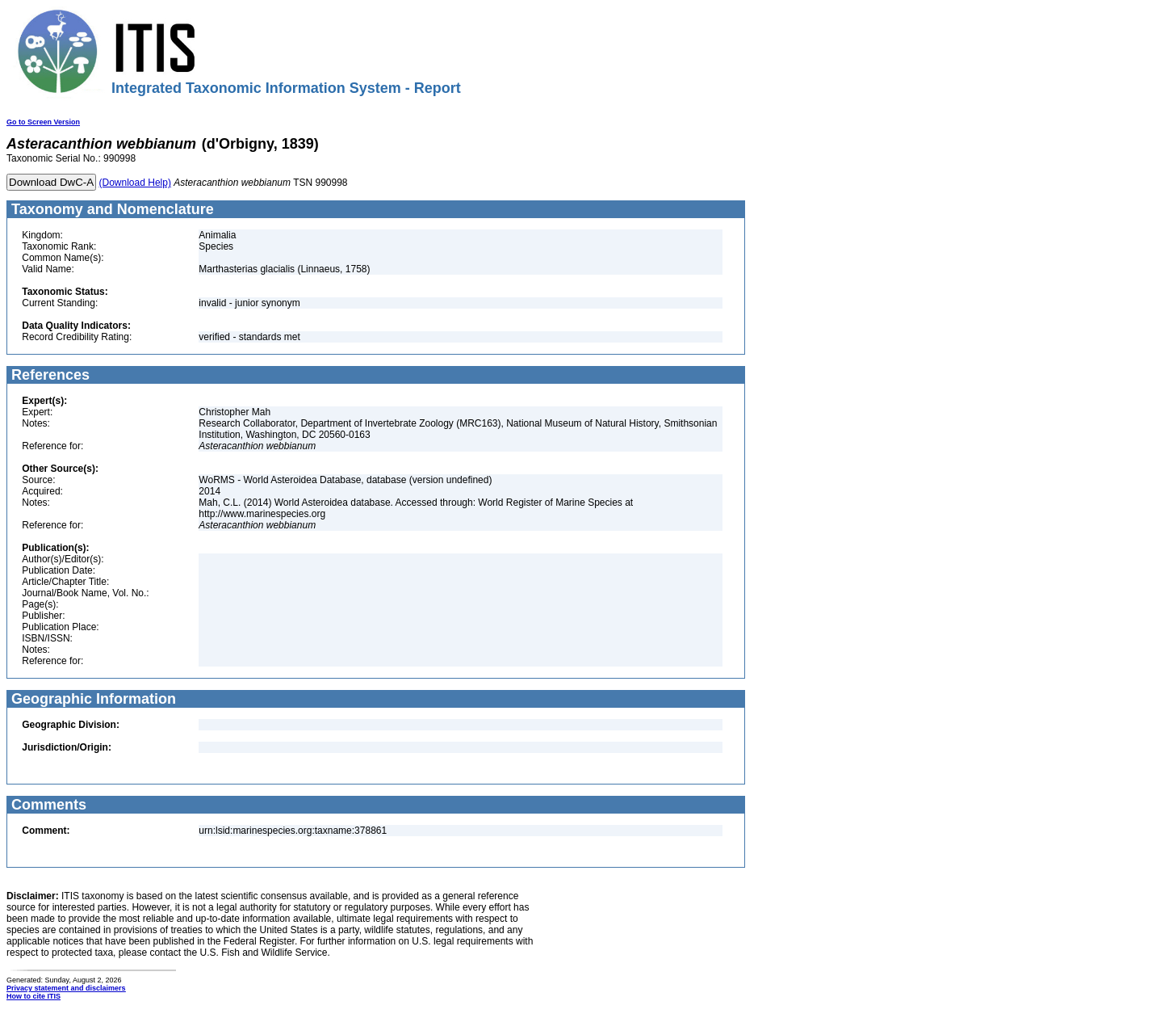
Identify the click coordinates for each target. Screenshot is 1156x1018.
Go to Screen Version (43, 122)
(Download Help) (135, 182)
